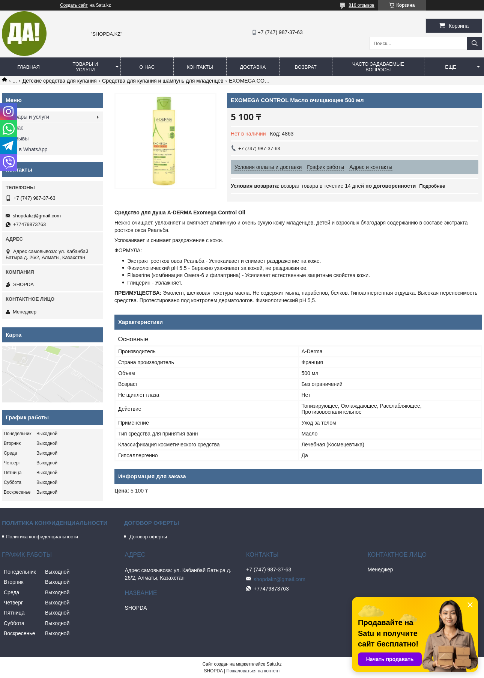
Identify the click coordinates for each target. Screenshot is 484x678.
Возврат (305, 67)
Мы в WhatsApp (28, 149)
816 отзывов (361, 5)
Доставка (253, 67)
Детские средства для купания (60, 81)
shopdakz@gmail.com (37, 215)
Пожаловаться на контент (253, 670)
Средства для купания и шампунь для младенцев (162, 81)
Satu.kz (273, 664)
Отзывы (19, 139)
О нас (147, 67)
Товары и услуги (85, 66)
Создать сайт (74, 5)
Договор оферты (147, 536)
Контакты (200, 67)
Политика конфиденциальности (42, 536)
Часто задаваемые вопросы (378, 66)
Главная (28, 67)
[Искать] (474, 43)
